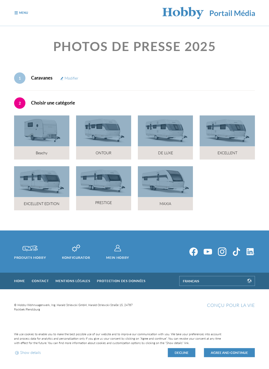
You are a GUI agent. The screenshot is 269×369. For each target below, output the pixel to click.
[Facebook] (193, 251)
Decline (182, 353)
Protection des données (121, 281)
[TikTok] (236, 251)
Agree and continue (229, 353)
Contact (40, 281)
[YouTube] (208, 251)
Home (19, 281)
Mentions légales (72, 281)
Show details (30, 352)
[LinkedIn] (251, 251)
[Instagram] (222, 251)
